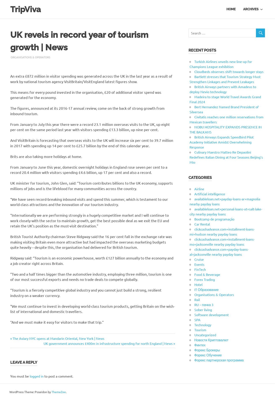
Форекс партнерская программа (219, 360)
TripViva (25, 9)
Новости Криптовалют (211, 340)
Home (231, 9)
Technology (202, 325)
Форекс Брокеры (207, 350)
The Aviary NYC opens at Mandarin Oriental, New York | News (58, 338)
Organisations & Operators (30, 57)
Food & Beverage (207, 274)
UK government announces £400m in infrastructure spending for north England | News (108, 343)
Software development (211, 315)
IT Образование (206, 289)
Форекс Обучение (208, 355)
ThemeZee (59, 392)
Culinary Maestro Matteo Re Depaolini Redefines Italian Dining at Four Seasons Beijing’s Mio (226, 157)
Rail (197, 299)
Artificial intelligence (209, 194)
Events (199, 264)
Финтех (200, 345)
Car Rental (202, 224)
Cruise (199, 259)
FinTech (200, 269)
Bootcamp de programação (214, 219)
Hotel (198, 284)
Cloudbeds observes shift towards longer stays (228, 71)
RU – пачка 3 (204, 304)
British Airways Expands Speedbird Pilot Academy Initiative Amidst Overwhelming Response (222, 142)
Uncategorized (205, 335)
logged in (37, 376)
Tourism (200, 330)
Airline (199, 189)
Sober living (203, 309)
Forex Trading (204, 279)
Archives (253, 9)
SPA (197, 320)
